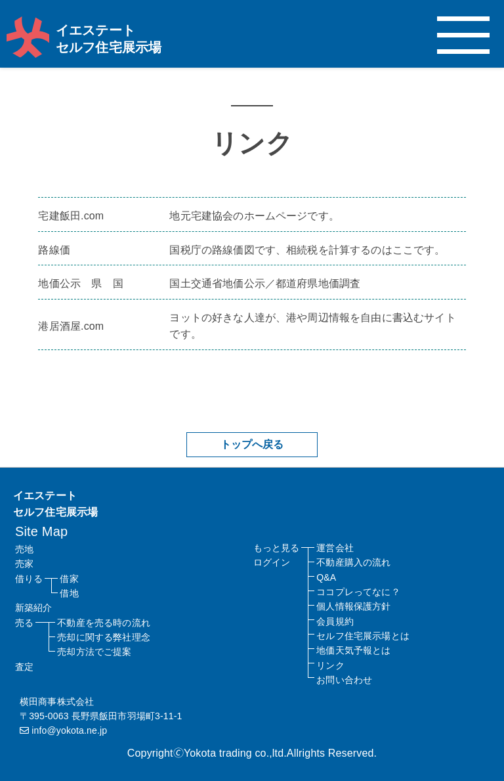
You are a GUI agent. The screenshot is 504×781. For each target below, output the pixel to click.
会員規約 (335, 621)
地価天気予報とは (353, 650)
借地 (69, 593)
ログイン (272, 562)
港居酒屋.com (71, 326)
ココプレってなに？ (358, 592)
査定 (24, 666)
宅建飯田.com (71, 215)
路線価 (54, 250)
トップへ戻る (252, 444)
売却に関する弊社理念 (103, 637)
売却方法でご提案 (94, 651)
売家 (24, 563)
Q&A (326, 577)
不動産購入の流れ (353, 562)
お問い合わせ (344, 680)
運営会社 (335, 548)
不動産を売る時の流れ (103, 622)
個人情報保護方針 (353, 606)
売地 (24, 549)
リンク (330, 665)
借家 (69, 578)
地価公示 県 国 (80, 283)
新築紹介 (33, 607)
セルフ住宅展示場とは (363, 636)
